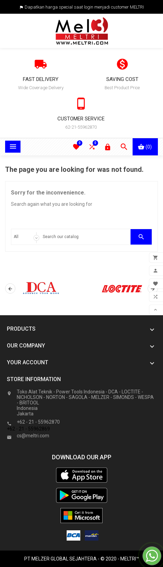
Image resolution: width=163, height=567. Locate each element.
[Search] (85, 237)
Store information (34, 379)
